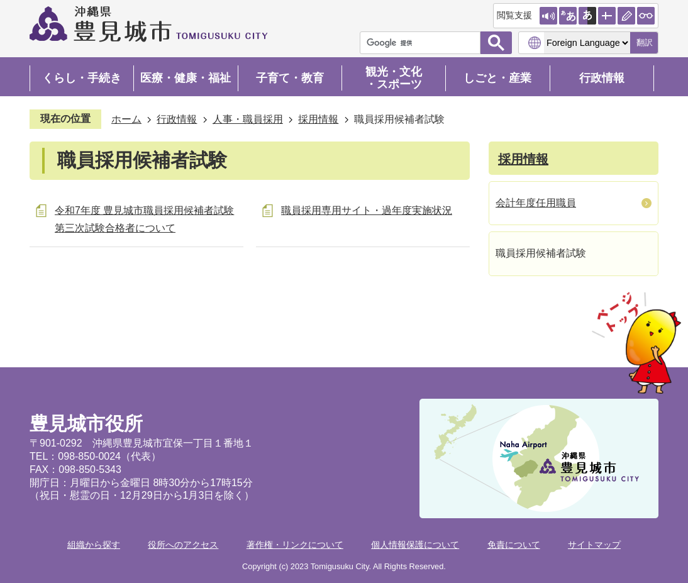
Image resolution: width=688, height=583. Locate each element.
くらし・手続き (81, 78)
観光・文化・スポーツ (393, 78)
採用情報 (318, 119)
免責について (513, 545)
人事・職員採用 (248, 119)
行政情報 (601, 78)
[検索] (423, 42)
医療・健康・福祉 (185, 78)
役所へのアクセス (183, 545)
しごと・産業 (497, 78)
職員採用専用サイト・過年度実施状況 (366, 210)
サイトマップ (594, 545)
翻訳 (644, 42)
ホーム (126, 119)
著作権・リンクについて (295, 545)
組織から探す (93, 545)
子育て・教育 (290, 78)
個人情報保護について (415, 545)
